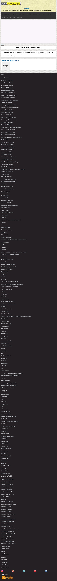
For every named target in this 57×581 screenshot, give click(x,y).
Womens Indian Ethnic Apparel (9, 385)
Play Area (3, 338)
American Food (5, 394)
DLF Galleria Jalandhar (7, 110)
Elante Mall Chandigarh (7, 112)
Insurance (3, 276)
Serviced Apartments (6, 346)
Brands (14, 14)
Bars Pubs (3, 401)
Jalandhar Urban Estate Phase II (9, 529)
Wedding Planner (5, 380)
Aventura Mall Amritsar (7, 85)
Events (43, 14)
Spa (2, 353)
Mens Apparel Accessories (8, 301)
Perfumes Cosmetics (6, 323)
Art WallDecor (4, 197)
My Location (5, 14)
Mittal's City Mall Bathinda (8, 147)
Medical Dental (5, 299)
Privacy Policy (4, 562)
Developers (36, 14)
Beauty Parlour (5, 210)
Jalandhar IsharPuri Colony (8, 514)
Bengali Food (4, 404)
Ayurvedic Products (6, 202)
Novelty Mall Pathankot (7, 149)
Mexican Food (4, 451)
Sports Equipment (5, 355)
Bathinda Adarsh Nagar (7, 501)
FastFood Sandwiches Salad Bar (10, 421)
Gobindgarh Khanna (6, 509)
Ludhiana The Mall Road (7, 541)
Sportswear (4, 358)
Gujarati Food (4, 431)
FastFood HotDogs (6, 414)
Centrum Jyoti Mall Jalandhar (9, 95)
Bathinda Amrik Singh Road (8, 504)
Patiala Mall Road (5, 546)
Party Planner (4, 318)
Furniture (3, 249)
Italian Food (4, 438)
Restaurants (4, 461)
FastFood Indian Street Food (8, 416)
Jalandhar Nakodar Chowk (8, 519)
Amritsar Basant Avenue (7, 479)
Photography (4, 336)
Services (3, 348)
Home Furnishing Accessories (9, 267)
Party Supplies (5, 321)
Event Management (6, 237)
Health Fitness (5, 262)
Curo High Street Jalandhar (8, 105)
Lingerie (3, 291)
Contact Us (4, 559)
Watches (3, 378)
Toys (2, 368)
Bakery (3, 399)
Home (2, 45)
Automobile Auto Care (7, 200)
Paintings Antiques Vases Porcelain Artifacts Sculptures (16, 316)
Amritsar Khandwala (6, 489)
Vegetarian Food (5, 473)
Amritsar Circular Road (7, 484)
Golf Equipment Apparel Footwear (10, 254)
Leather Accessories (6, 289)
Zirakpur (3, 551)
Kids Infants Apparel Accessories (10, 281)
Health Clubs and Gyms (7, 259)
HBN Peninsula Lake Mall (8, 134)
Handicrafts (4, 257)
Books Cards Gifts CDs (7, 212)
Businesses (22, 14)
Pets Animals (4, 328)
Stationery (3, 360)
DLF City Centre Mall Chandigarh (10, 107)
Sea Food (3, 463)
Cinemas (3, 222)
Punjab (26, 8)
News (49, 14)
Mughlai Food (4, 453)
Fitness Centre (5, 242)
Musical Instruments (6, 309)
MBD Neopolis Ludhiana (7, 144)
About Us (3, 557)
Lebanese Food (5, 446)
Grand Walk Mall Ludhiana (8, 132)
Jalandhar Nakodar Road (7, 521)
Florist (2, 244)
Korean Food (4, 443)
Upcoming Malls (17, 17)
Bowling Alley (4, 215)
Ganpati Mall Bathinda (7, 124)
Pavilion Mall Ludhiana (7, 164)
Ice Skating (4, 274)
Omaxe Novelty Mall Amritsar (8, 157)
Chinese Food (4, 409)
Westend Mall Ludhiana (7, 189)
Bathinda (3, 499)
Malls (3, 17)
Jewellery (3, 279)
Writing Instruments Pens (7, 388)
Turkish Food (4, 470)
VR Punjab (4, 184)
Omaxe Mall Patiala (6, 154)
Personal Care (5, 326)
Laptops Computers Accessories (9, 286)
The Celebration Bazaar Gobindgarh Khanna (13, 169)
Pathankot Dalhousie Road (8, 543)
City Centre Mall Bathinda (8, 97)
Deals (29, 14)
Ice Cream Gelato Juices (7, 436)
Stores (9, 17)
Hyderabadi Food (5, 433)
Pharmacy (3, 331)
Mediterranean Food (6, 448)
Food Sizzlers (4, 428)
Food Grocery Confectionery (8, 426)
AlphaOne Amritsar (6, 78)
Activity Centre (5, 195)
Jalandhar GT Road (6, 511)
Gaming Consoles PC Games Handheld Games (14, 252)
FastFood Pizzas (5, 419)
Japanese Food (5, 441)
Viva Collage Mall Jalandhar (8, 179)
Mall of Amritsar (5, 139)
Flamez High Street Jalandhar (9, 119)
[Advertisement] (28, 31)
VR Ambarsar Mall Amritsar (8, 181)
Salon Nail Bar (5, 343)
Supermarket (4, 363)
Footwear (3, 247)
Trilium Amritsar (5, 174)
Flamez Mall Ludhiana (7, 122)
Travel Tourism (5, 370)
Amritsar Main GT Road (7, 494)
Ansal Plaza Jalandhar (7, 80)
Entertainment (4, 234)
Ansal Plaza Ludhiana (7, 82)
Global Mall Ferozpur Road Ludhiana (11, 127)
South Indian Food (6, 466)
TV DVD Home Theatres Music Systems (11, 373)
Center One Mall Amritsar (7, 92)
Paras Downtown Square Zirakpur (10, 162)
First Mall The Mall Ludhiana (8, 117)
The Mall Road (5, 548)
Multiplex (3, 306)
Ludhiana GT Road (6, 536)
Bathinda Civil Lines (6, 506)
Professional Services (7, 341)
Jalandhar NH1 (5, 524)
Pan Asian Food (5, 458)
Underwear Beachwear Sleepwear (10, 375)
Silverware (3, 351)
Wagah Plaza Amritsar (7, 186)
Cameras (3, 217)
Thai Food (3, 468)
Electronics (4, 232)
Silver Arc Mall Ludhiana (7, 166)
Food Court (4, 423)
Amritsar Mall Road (6, 496)
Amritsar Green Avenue (7, 487)
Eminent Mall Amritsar (7, 115)
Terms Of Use (4, 564)
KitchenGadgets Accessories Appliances (12, 284)
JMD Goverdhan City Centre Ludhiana (11, 137)
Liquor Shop (4, 294)
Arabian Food (4, 396)
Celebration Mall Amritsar (7, 90)
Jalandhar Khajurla (6, 516)
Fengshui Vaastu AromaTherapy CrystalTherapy (14, 239)
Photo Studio (4, 333)
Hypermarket (4, 271)
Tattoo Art (3, 365)
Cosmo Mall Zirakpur (6, 102)
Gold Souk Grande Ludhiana (8, 129)
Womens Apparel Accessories (9, 383)
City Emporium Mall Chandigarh (9, 100)
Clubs (2, 225)
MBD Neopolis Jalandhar (7, 142)
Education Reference (6, 230)
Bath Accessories (5, 207)
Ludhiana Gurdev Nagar (7, 538)
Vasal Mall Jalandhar (6, 176)
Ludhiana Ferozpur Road (7, 531)
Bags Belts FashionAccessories (9, 205)
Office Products (5, 311)
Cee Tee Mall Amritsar (7, 87)
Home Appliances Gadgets (8, 264)
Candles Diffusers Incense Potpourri (10, 220)
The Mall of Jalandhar (7, 171)
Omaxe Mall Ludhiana (7, 152)
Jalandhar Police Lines (7, 526)
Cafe (2, 406)
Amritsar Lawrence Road (7, 491)
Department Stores (6, 227)
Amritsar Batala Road (6, 482)
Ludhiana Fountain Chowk (8, 534)
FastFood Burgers (6, 411)
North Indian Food (6, 456)
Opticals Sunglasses (6, 314)
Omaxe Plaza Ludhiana (7, 159)
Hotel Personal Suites (7, 269)
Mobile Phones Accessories (8, 304)
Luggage (3, 296)
